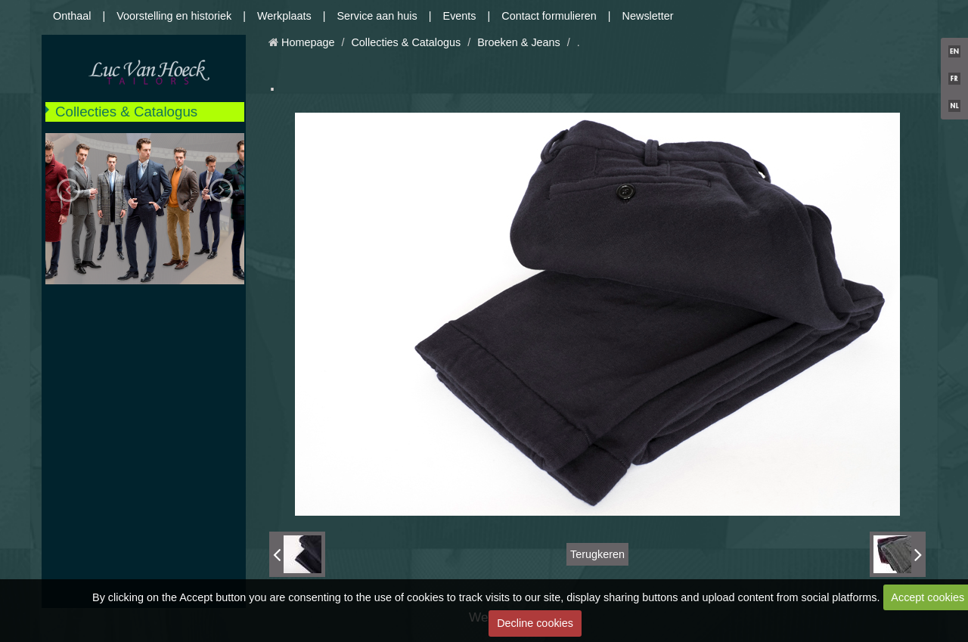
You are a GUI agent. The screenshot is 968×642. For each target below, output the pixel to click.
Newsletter (648, 16)
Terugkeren (597, 554)
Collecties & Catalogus (126, 111)
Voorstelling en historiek (173, 16)
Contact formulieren (549, 16)
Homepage (307, 42)
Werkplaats (284, 16)
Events (459, 16)
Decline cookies (535, 623)
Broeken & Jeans (518, 42)
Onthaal (72, 16)
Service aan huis (377, 16)
